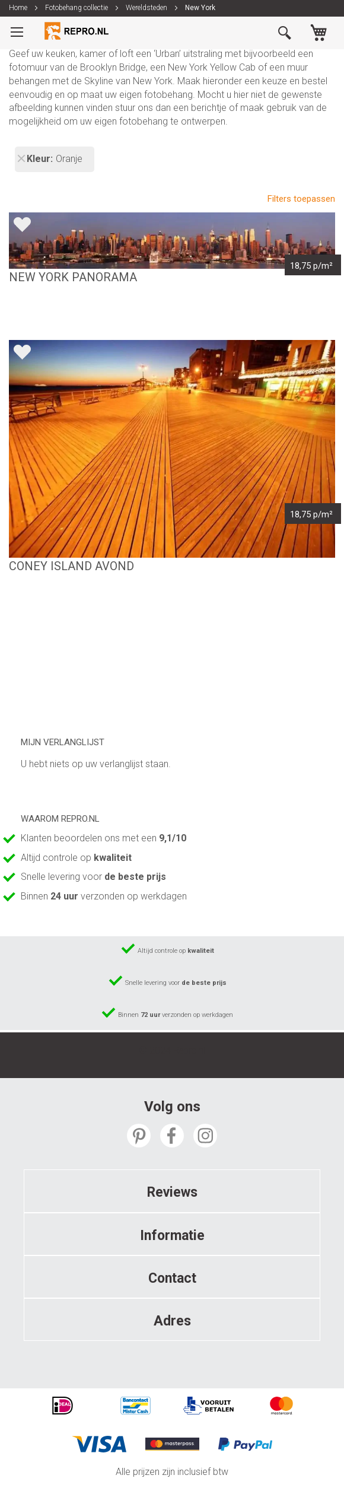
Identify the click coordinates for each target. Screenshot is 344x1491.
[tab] (172, 1190)
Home (19, 8)
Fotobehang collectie (77, 8)
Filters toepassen (301, 198)
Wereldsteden (147, 8)
